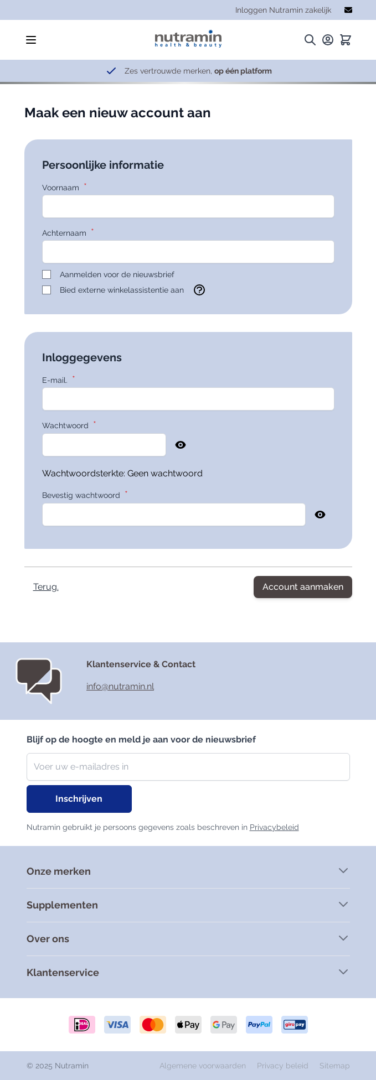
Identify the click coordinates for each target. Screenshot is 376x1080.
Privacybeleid (274, 827)
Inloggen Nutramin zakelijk (283, 10)
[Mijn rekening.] (327, 39)
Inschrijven (78, 798)
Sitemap (335, 1065)
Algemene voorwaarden (203, 1065)
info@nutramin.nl (120, 686)
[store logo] (188, 36)
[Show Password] (180, 445)
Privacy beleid (284, 1065)
